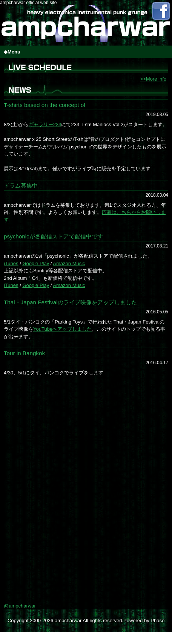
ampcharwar (68, 620)
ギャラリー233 (45, 124)
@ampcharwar (20, 606)
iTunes (11, 263)
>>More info (153, 79)
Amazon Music (69, 263)
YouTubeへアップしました (62, 329)
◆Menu (12, 52)
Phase (157, 620)
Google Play (35, 263)
